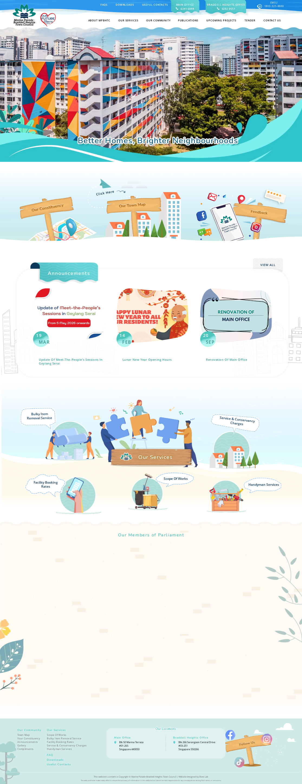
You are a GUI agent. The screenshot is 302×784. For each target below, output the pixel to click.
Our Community (29, 730)
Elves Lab (203, 776)
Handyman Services (59, 749)
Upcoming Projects (221, 20)
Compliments (25, 749)
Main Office (122, 737)
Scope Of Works (56, 735)
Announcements (27, 742)
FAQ (50, 755)
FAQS (104, 4)
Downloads (125, 4)
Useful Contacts (155, 4)
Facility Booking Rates (60, 742)
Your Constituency (28, 738)
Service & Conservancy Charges (66, 745)
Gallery (21, 745)
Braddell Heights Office (190, 737)
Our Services (56, 730)
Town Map (23, 735)
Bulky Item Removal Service (64, 738)
